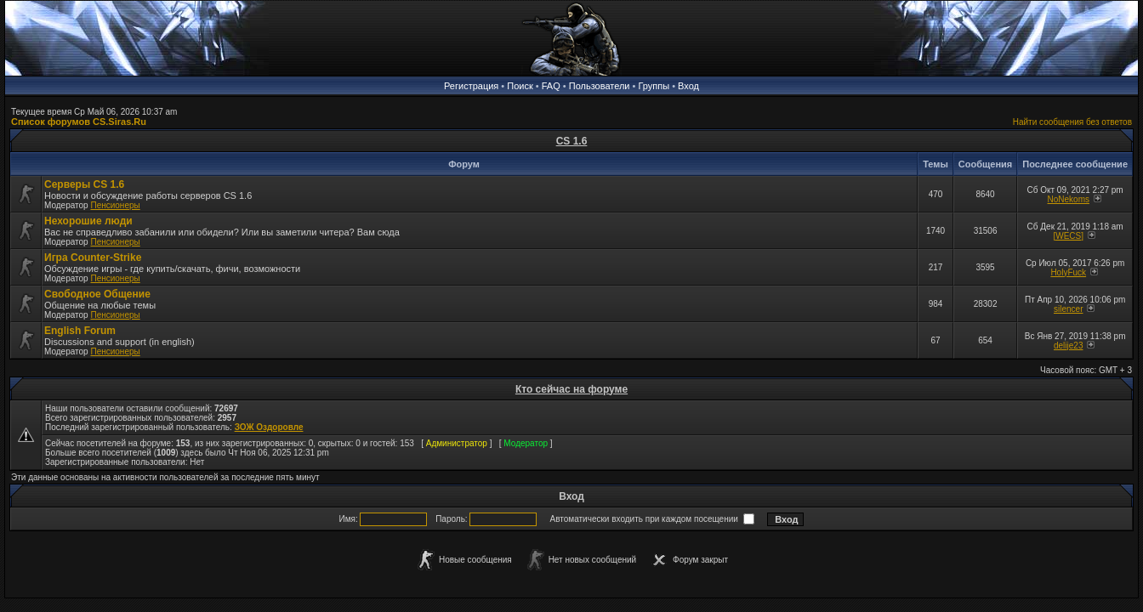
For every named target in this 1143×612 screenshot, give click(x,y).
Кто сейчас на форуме (571, 389)
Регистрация (471, 86)
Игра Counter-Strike (92, 258)
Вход (688, 86)
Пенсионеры (114, 205)
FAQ (551, 86)
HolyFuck (1068, 272)
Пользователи (599, 86)
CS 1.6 (572, 141)
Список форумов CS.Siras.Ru (78, 121)
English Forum (80, 331)
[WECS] (1068, 236)
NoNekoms (1068, 199)
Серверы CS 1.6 (84, 184)
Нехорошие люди (88, 221)
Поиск (519, 86)
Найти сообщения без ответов (1072, 122)
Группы (653, 86)
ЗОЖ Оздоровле (269, 427)
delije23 (1068, 345)
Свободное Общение (97, 294)
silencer (1068, 309)
